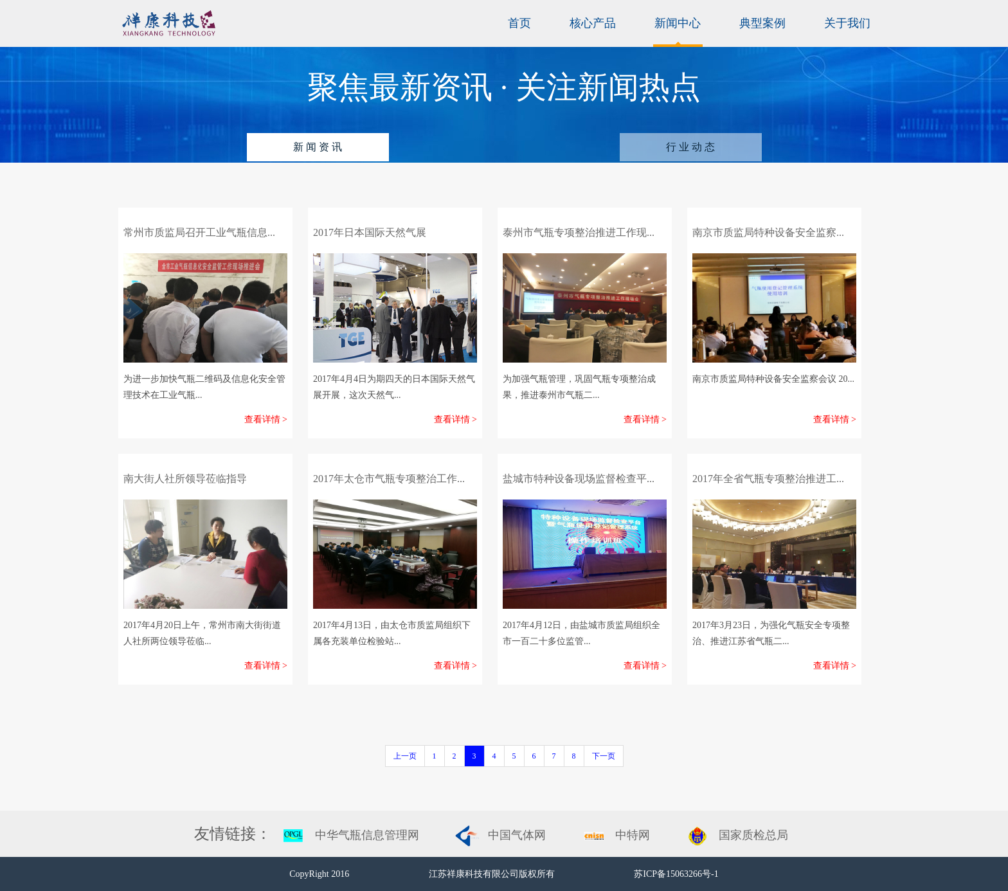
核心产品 (593, 23)
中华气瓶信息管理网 (367, 835)
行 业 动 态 (690, 146)
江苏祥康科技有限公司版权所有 (493, 874)
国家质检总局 (753, 835)
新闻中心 (677, 23)
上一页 (405, 756)
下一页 (603, 756)
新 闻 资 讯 (317, 146)
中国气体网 (517, 835)
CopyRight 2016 (320, 874)
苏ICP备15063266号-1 (676, 874)
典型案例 (762, 23)
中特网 (632, 835)
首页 (519, 23)
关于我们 (847, 23)
